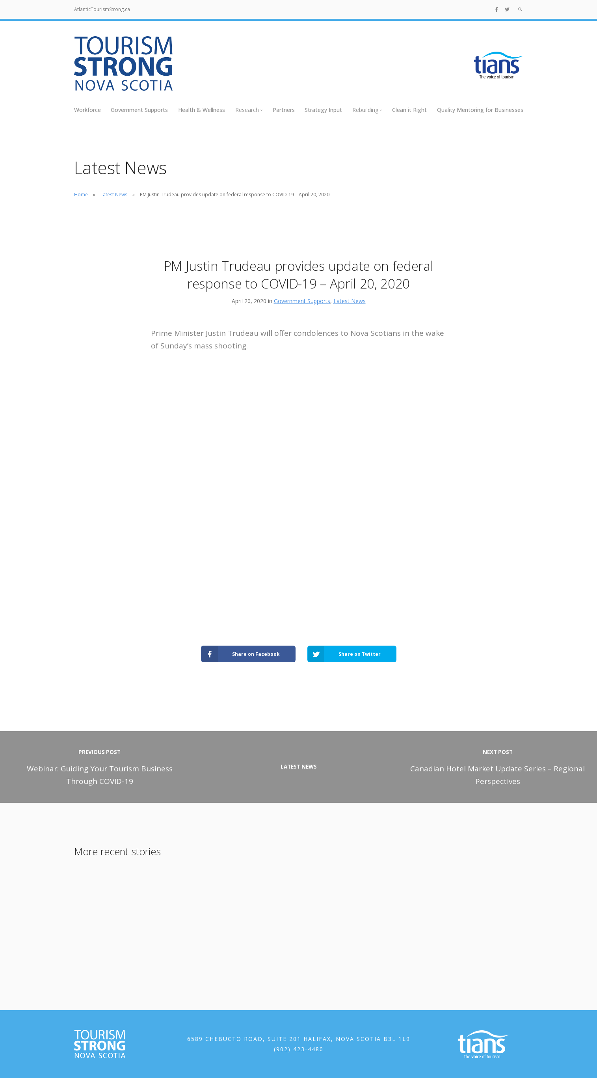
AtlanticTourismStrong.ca (102, 9)
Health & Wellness (201, 110)
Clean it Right (409, 110)
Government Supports (139, 110)
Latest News (113, 194)
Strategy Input (323, 110)
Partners (284, 110)
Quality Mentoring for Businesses (480, 110)
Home (81, 194)
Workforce (87, 110)
